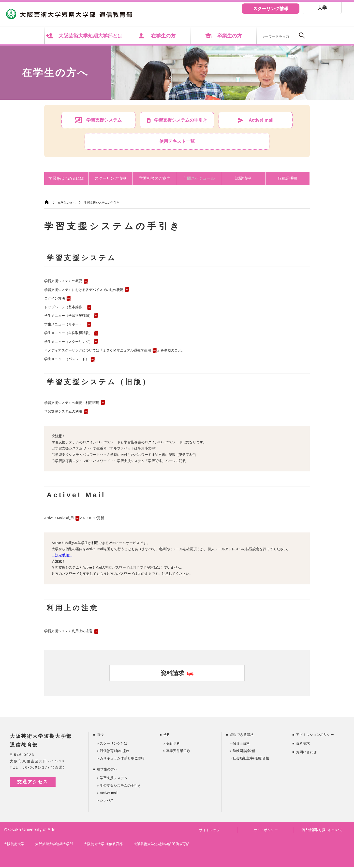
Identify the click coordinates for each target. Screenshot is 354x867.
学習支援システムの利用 (63, 411)
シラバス (107, 800)
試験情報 (243, 178)
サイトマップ (209, 830)
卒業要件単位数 (178, 751)
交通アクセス (32, 781)
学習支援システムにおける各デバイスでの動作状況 (83, 290)
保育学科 (173, 743)
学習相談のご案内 (154, 178)
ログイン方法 (54, 298)
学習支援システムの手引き (101, 202)
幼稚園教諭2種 (244, 751)
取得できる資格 (242, 735)
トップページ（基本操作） (65, 307)
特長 (100, 735)
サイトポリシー (266, 830)
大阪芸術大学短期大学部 (54, 844)
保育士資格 (241, 743)
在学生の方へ (66, 202)
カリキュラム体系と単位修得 (122, 758)
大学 (322, 8)
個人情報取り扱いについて (322, 830)
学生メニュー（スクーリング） (68, 342)
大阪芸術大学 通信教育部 (103, 844)
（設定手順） (62, 555)
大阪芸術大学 (14, 844)
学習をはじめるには (66, 178)
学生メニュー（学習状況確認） (68, 316)
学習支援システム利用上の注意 (68, 631)
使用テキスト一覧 (177, 141)
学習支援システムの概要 (63, 281)
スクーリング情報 (270, 8)
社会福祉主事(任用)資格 (251, 758)
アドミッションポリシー (315, 735)
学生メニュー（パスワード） (66, 359)
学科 (166, 735)
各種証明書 (287, 178)
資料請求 (177, 673)
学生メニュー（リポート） (65, 324)
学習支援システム (113, 778)
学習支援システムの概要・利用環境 (71, 403)
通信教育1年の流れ (114, 751)
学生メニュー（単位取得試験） (68, 333)
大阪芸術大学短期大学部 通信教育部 (161, 844)
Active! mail (109, 793)
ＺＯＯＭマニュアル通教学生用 (127, 350)
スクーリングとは (113, 743)
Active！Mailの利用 (59, 518)
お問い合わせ (306, 752)
